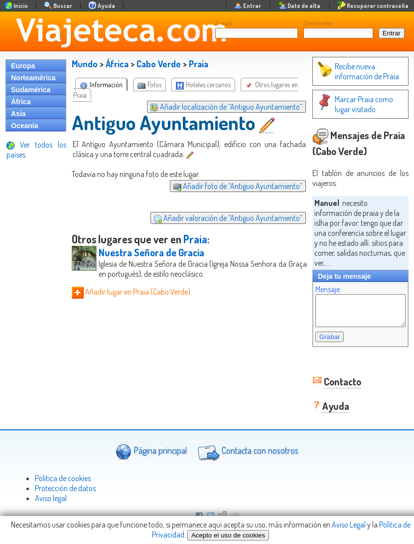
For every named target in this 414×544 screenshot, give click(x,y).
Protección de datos (65, 484)
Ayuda (325, 401)
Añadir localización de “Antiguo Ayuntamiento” (216, 107)
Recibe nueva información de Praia (348, 71)
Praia (198, 63)
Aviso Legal (349, 525)
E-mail (223, 23)
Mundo (85, 63)
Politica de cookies (63, 474)
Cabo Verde (159, 63)
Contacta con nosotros (246, 447)
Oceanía (24, 126)
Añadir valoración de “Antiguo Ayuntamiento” (218, 218)
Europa (23, 66)
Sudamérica (30, 90)
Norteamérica (33, 78)
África (21, 102)
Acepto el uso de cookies (228, 535)
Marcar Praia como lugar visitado (353, 104)
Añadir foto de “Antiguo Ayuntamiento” (227, 186)
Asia (18, 114)
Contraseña (317, 23)
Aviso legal (51, 494)
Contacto (332, 377)
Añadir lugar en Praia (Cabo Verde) (131, 292)
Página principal (151, 447)
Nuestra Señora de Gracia (151, 252)
